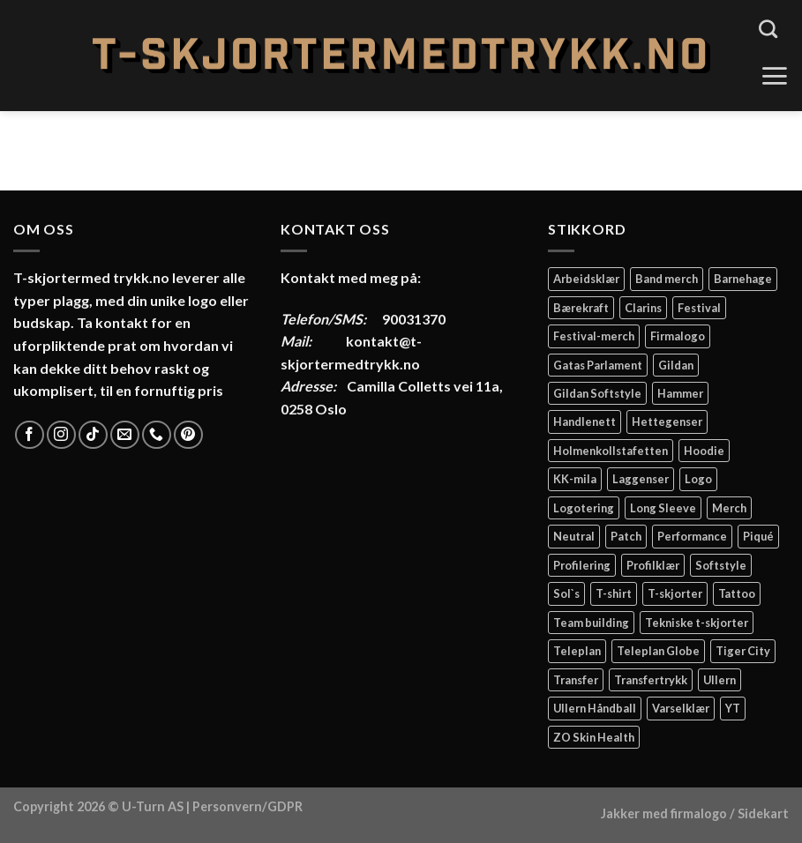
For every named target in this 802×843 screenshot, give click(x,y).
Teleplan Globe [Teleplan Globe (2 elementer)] (658, 651)
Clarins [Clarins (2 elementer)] (643, 308)
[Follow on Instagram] (61, 435)
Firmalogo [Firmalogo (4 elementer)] (677, 336)
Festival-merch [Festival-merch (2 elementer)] (593, 336)
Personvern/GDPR (247, 806)
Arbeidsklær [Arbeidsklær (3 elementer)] (586, 279)
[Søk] (768, 28)
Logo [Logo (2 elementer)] (698, 479)
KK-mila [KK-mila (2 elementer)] (574, 479)
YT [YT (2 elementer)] (732, 708)
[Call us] (156, 435)
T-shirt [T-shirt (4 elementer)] (614, 593)
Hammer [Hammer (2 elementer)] (680, 393)
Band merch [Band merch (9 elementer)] (666, 279)
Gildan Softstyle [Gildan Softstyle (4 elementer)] (597, 393)
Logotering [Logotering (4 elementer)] (583, 508)
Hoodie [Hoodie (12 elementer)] (704, 451)
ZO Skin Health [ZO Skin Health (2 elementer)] (593, 737)
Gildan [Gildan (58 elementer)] (675, 365)
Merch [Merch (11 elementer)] (729, 508)
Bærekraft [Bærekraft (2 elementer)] (581, 308)
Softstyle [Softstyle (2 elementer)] (720, 565)
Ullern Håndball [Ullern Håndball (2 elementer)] (594, 708)
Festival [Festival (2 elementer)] (699, 308)
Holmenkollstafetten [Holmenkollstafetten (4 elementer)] (610, 451)
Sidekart (763, 813)
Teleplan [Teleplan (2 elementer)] (577, 651)
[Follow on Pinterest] (188, 435)
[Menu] (774, 75)
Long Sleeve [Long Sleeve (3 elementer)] (663, 508)
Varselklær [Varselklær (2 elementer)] (680, 708)
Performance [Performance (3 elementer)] (692, 536)
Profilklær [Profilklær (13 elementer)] (652, 565)
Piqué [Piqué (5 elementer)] (758, 536)
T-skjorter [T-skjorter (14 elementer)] (675, 593)
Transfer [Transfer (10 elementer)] (575, 680)
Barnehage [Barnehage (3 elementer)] (743, 279)
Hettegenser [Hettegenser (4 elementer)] (667, 421)
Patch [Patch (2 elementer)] (626, 536)
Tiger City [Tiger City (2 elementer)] (743, 651)
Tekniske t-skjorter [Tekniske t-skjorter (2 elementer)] (696, 622)
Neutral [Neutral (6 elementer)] (574, 536)
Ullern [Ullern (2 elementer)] (719, 680)
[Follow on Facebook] (29, 435)
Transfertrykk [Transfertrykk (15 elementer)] (650, 680)
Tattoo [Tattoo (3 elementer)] (736, 593)
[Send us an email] (124, 435)
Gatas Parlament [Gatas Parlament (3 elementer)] (597, 365)
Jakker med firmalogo (664, 813)
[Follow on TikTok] (93, 435)
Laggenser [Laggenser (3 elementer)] (640, 479)
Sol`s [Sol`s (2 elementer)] (566, 593)
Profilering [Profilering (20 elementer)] (582, 565)
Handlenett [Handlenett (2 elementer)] (584, 421)
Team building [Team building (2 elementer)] (591, 622)
